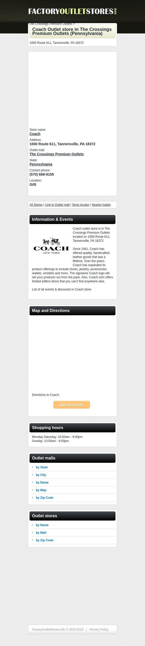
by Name (42, 482)
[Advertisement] (73, 89)
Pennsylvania (41, 164)
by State (42, 467)
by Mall (41, 532)
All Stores (36, 205)
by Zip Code (44, 498)
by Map (41, 490)
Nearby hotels (101, 205)
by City (41, 475)
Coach (35, 134)
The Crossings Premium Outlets (57, 154)
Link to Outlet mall (57, 205)
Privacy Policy (98, 629)
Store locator (80, 205)
